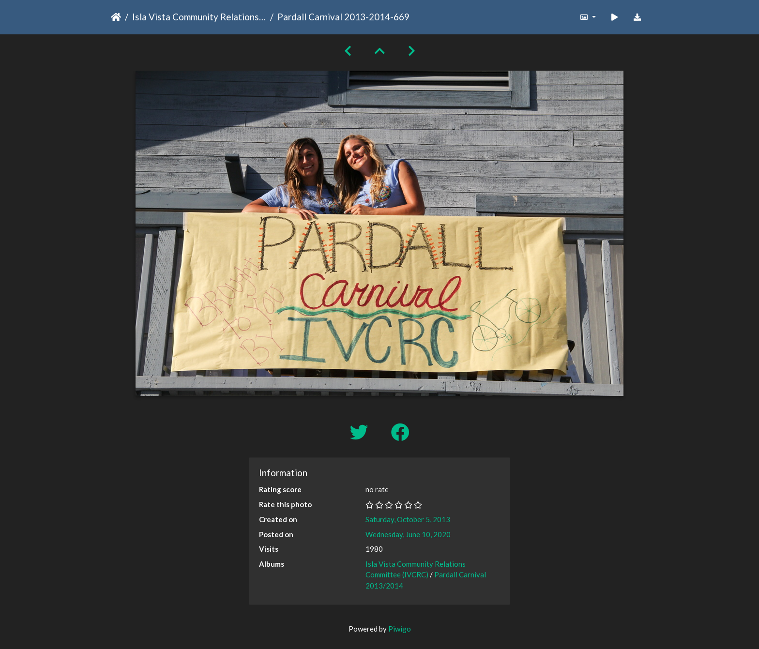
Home (116, 17)
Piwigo (399, 628)
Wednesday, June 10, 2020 (408, 534)
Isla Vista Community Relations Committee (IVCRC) (199, 16)
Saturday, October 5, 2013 (407, 519)
